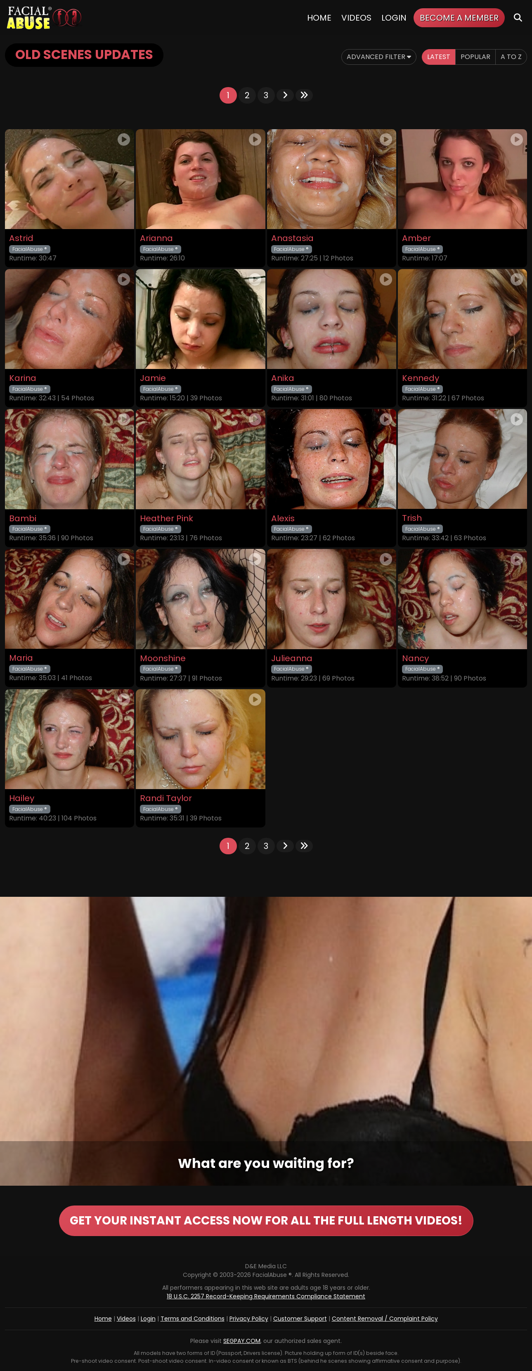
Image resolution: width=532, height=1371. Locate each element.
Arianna (156, 238)
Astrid (21, 238)
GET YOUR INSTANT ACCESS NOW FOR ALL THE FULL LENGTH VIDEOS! (266, 1221)
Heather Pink (166, 518)
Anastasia (292, 238)
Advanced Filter (379, 56)
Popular (475, 56)
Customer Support (300, 1318)
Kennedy (420, 378)
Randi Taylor (166, 798)
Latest (438, 56)
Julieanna (291, 658)
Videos (356, 18)
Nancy (415, 658)
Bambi (22, 518)
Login (394, 18)
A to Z (511, 56)
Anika (282, 378)
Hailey (21, 798)
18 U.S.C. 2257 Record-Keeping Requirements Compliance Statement (266, 1296)
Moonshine (163, 658)
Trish (412, 518)
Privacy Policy (248, 1318)
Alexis (283, 518)
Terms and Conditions (193, 1318)
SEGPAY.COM (241, 1341)
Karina (22, 378)
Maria (21, 658)
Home (319, 18)
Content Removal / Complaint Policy (385, 1318)
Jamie (153, 378)
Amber (416, 238)
